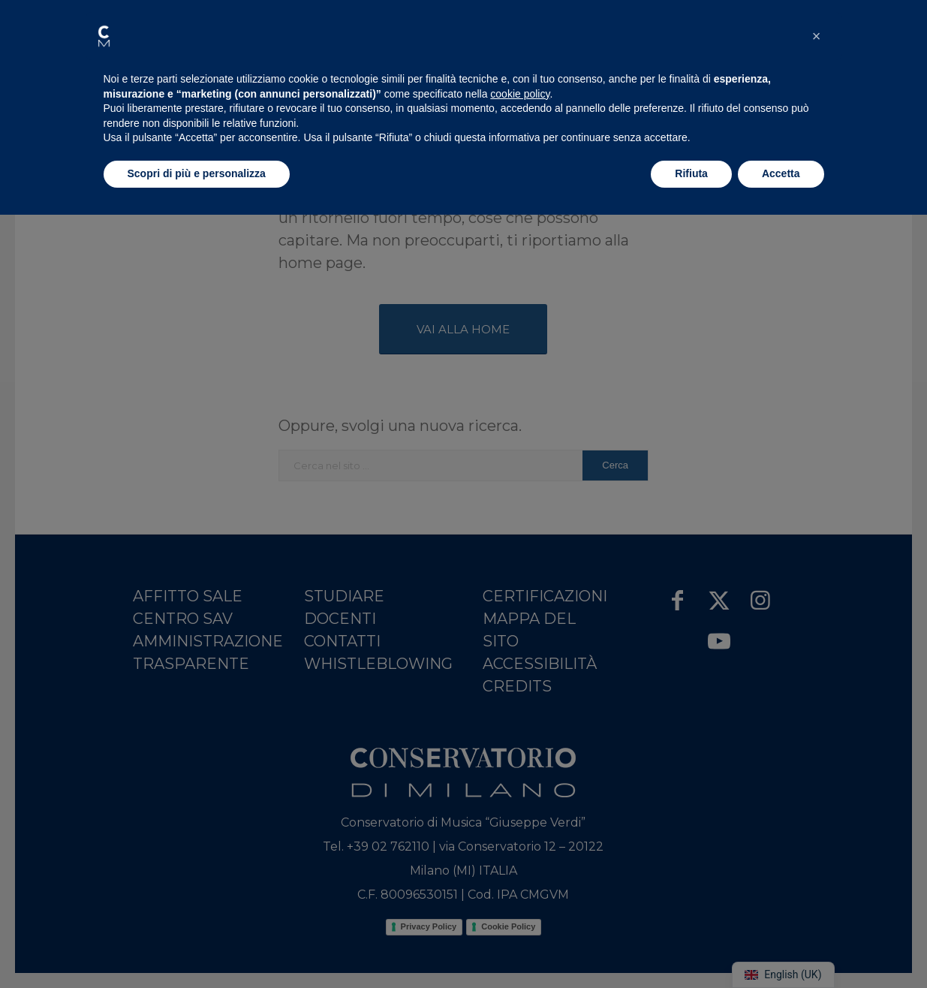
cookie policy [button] (519, 94)
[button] (104, 36)
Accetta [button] (781, 173)
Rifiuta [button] (691, 173)
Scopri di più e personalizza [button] (197, 173)
